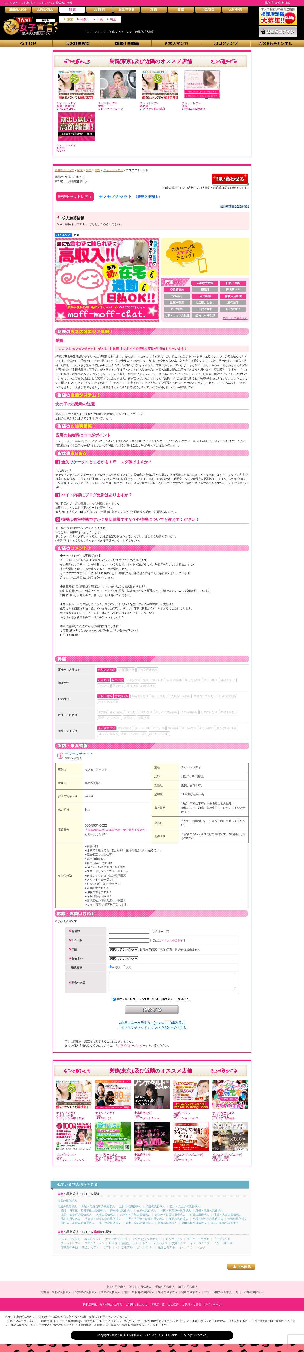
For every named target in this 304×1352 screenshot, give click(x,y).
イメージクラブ (200, 1246)
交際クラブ (179, 1246)
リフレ (107, 1251)
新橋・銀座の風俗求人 (209, 1214)
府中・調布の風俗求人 (139, 1226)
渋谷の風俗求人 (155, 1209)
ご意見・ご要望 (191, 1308)
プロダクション (94, 1246)
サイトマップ (212, 1308)
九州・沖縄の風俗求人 (249, 1295)
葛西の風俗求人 (167, 1226)
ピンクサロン (174, 1242)
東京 (70, 19)
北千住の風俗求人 (110, 1226)
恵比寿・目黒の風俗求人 (170, 1218)
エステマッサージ (116, 1242)
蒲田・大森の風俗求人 (228, 1218)
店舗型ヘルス (129, 1246)
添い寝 (228, 1246)
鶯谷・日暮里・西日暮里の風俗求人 (83, 1214)
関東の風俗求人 (110, 1295)
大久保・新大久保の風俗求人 (103, 1222)
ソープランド (221, 1242)
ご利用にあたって (136, 1308)
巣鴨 (76, 235)
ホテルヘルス (92, 1242)
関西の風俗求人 (191, 1295)
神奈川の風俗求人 (140, 1290)
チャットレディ (191, 767)
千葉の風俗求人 (165, 1290)
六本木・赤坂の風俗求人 (135, 1218)
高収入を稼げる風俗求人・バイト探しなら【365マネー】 (147, 1338)
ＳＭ (217, 1246)
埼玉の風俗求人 (188, 1290)
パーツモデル (124, 1251)
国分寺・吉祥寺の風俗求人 (77, 1226)
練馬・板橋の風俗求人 (225, 1226)
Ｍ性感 (113, 1246)
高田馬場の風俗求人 (194, 1226)
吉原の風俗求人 (146, 1214)
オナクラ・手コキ (198, 1242)
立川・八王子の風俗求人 (185, 1209)
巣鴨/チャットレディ (75, 197)
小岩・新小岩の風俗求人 (208, 1222)
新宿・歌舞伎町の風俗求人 (98, 1209)
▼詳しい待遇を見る (235, 318)
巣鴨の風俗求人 (237, 1222)
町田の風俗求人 (199, 1218)
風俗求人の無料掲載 (277, 2)
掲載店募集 (90, 1308)
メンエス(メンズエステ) (147, 1242)
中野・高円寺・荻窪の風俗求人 (145, 1222)
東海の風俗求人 (168, 1295)
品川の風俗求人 (71, 1222)
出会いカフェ (90, 1251)
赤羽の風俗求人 (178, 1222)
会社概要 (173, 1308)
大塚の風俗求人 (106, 1218)
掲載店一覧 (158, 1308)
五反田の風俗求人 (130, 1209)
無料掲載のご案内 (111, 1308)
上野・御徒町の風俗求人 (76, 1218)
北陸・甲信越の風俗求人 (139, 1295)
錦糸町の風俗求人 (121, 1214)
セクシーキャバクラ (155, 1246)
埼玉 (113, 19)
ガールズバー (145, 1251)
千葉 (100, 19)
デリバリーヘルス (69, 1242)
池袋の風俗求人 (67, 1209)
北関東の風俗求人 (86, 1295)
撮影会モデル (166, 1251)
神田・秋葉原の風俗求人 (175, 1214)
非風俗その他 (69, 1251)
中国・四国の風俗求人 (218, 1295)
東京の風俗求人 (67, 1204)
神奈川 (84, 19)
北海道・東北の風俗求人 (56, 1295)
